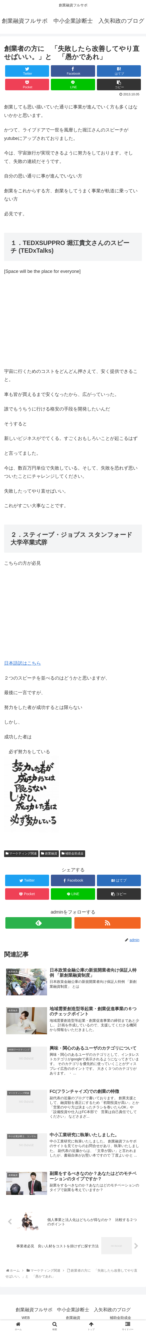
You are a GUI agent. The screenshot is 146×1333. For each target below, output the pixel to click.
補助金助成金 (73, 853)
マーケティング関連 (21, 853)
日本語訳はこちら (22, 663)
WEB (26, 1319)
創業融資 (49, 853)
